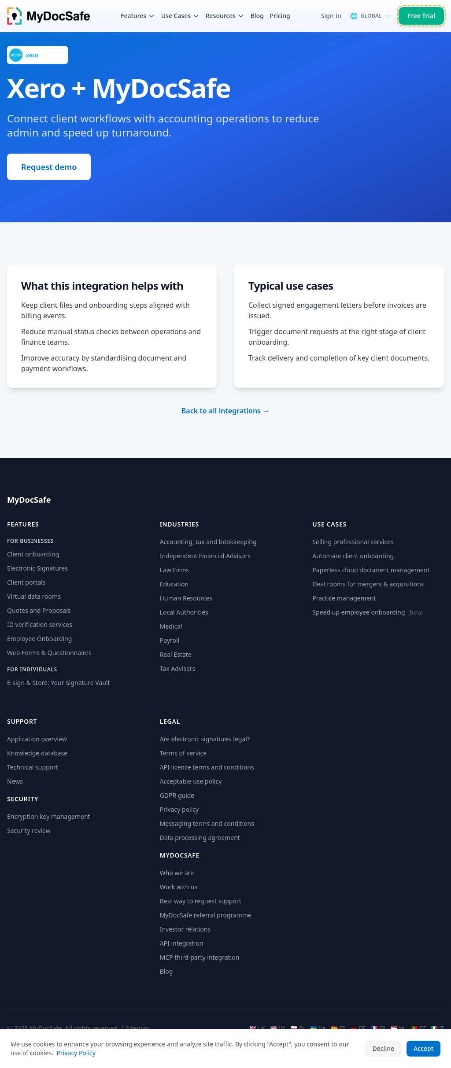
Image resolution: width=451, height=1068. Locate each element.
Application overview (37, 739)
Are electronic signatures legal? (205, 739)
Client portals (26, 582)
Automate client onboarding (353, 556)
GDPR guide (177, 795)
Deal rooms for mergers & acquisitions (368, 584)
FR (378, 1028)
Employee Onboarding (39, 638)
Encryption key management (48, 816)
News (15, 781)
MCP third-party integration (200, 957)
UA (317, 1028)
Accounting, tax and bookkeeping (208, 542)
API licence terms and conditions (207, 767)
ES (338, 1028)
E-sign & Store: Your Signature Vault (58, 682)
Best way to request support (200, 901)
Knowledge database (37, 753)
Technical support (32, 767)
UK (257, 1028)
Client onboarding (33, 554)
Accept (423, 1048)
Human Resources (186, 598)
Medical (171, 626)
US (277, 1028)
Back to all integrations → (225, 411)
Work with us (178, 887)
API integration (181, 943)
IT (437, 1028)
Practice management (344, 598)
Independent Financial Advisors (205, 556)
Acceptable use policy (191, 781)
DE (358, 1028)
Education (174, 584)
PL (298, 1028)
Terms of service (183, 753)
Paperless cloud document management (370, 570)
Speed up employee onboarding (367, 612)
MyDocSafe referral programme (205, 915)
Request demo (49, 167)
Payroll (170, 640)
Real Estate (176, 654)
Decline (383, 1048)
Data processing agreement (200, 837)
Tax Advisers (178, 668)
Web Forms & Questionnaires (49, 652)
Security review (29, 830)
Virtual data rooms (34, 596)
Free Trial (421, 15)
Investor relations (185, 929)
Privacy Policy (76, 1053)
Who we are (177, 873)
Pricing (280, 15)
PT (418, 1028)
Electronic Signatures (37, 568)
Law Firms (174, 570)
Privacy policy (179, 809)
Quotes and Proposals (39, 610)
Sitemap (138, 1028)
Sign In (331, 15)
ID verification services (39, 624)
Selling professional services (352, 542)
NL (398, 1028)
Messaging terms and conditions (207, 823)
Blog (257, 15)
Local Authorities (184, 612)
